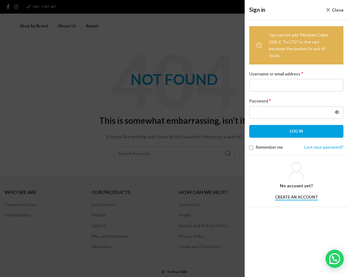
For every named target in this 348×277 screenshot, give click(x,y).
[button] (335, 259)
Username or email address (276, 73)
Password (260, 100)
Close (337, 9)
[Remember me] (251, 148)
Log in (296, 131)
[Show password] (337, 112)
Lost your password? (323, 147)
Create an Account (296, 197)
